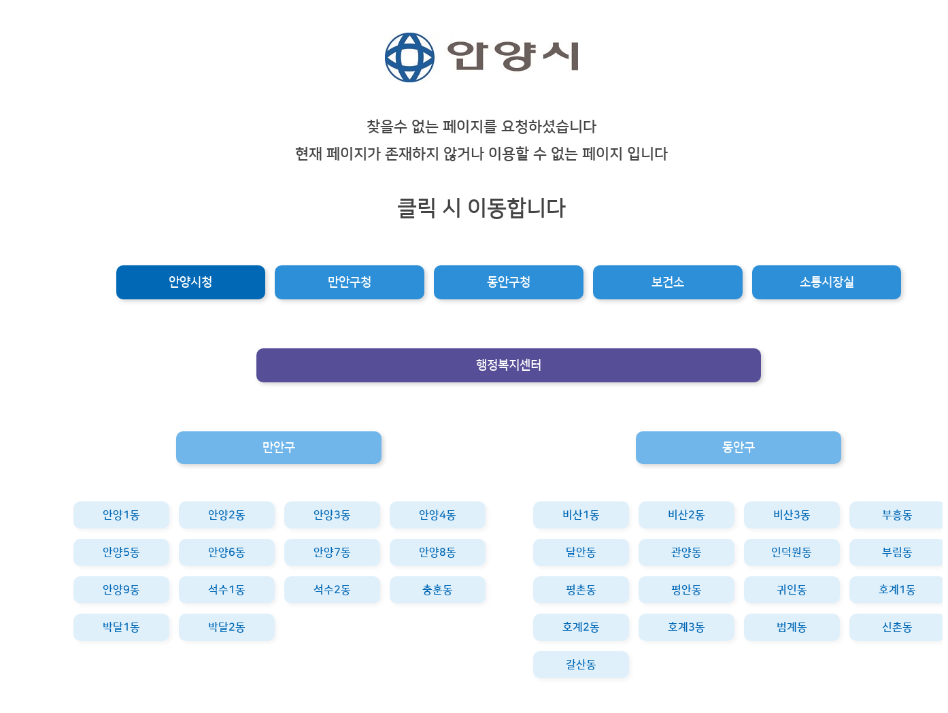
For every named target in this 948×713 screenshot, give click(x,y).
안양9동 (121, 590)
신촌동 (897, 627)
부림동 (897, 552)
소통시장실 (827, 282)
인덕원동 (791, 552)
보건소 (667, 282)
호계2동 (581, 627)
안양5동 (121, 552)
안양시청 (190, 282)
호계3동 (686, 627)
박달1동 (121, 627)
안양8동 (437, 552)
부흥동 (897, 515)
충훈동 (437, 590)
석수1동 (227, 590)
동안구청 (508, 282)
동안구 (738, 447)
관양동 (686, 552)
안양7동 (332, 552)
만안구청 (349, 282)
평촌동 (581, 590)
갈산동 (581, 665)
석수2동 (332, 590)
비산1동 (581, 515)
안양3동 (332, 515)
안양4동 (437, 515)
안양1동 (121, 515)
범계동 (792, 627)
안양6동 (227, 552)
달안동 (581, 552)
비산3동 (792, 515)
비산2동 (686, 515)
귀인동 (792, 590)
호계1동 (897, 590)
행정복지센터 (508, 365)
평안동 (686, 590)
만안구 (279, 447)
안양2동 (227, 515)
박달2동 (227, 627)
